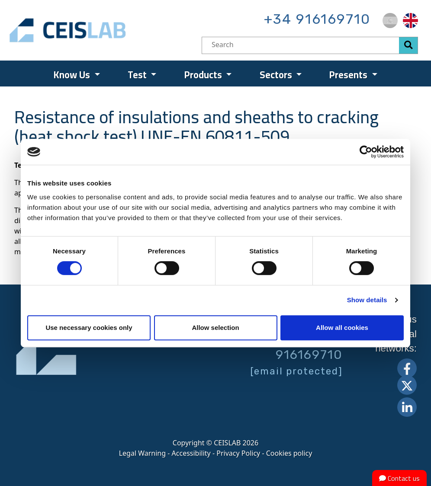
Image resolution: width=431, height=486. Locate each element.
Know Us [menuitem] (73, 75)
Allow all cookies (342, 327)
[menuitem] (390, 20)
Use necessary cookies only (88, 327)
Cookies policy (289, 453)
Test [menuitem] (138, 75)
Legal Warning (142, 453)
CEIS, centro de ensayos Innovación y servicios (101, 30)
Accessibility (191, 453)
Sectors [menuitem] (277, 75)
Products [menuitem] (204, 75)
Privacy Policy (238, 453)
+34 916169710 (317, 19)
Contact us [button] (399, 478)
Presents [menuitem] (349, 75)
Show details (367, 300)
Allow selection (215, 327)
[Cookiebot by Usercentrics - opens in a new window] (366, 151)
